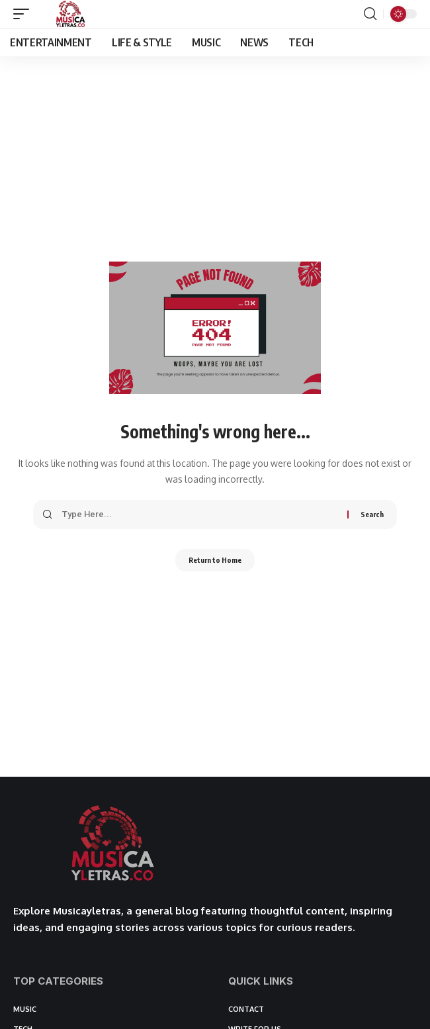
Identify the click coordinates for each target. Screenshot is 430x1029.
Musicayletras (87, 911)
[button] (24, 14)
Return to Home (215, 560)
